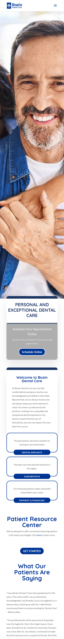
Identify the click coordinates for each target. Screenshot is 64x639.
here (39, 535)
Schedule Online (32, 352)
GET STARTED (32, 551)
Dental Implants (32, 452)
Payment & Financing (32, 500)
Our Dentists (32, 476)
